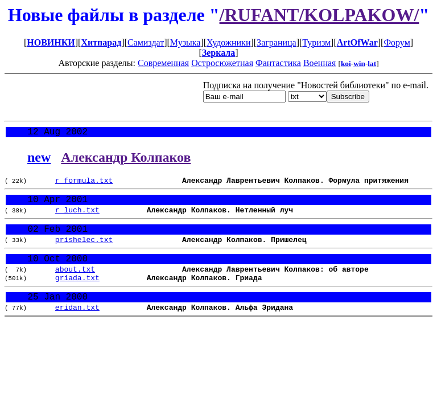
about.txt (75, 285)
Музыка (185, 42)
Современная (163, 63)
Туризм (316, 42)
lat (372, 63)
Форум (397, 42)
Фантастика (278, 63)
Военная (319, 63)
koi (346, 63)
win (359, 63)
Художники (228, 42)
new (39, 159)
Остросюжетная (222, 63)
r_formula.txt (84, 184)
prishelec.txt (84, 251)
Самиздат (145, 42)
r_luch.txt (77, 217)
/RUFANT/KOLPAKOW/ (319, 15)
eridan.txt (77, 328)
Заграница (276, 42)
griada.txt (77, 295)
